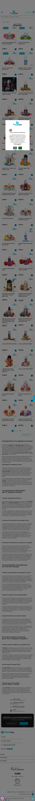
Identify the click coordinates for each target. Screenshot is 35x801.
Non (15, 148)
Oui (20, 148)
